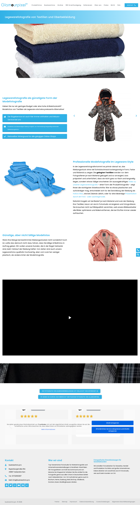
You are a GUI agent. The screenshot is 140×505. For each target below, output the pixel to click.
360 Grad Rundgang (73, 5)
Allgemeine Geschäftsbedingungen (123, 502)
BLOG (113, 5)
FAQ (118, 5)
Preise (106, 5)
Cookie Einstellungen (103, 502)
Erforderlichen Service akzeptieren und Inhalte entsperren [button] (112, 430)
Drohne (60, 5)
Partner (57, 502)
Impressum (73, 502)
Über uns (98, 5)
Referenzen (88, 5)
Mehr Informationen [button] (48, 429)
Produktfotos (37, 5)
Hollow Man (78, 193)
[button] (2, 51)
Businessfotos (49, 5)
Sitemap (64, 502)
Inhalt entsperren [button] (112, 423)
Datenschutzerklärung (87, 502)
